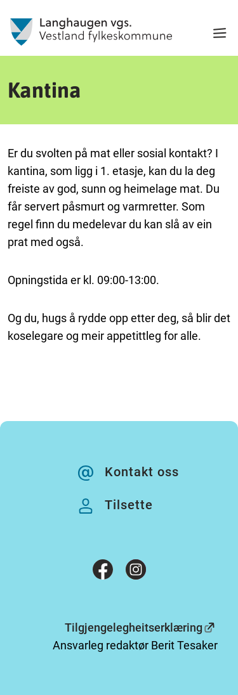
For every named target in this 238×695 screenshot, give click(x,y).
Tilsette (129, 504)
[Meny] (219, 34)
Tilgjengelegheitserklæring (133, 627)
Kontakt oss (142, 471)
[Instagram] (135, 572)
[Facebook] (102, 572)
